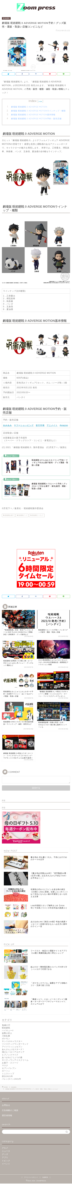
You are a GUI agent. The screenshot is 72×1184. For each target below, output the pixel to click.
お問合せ (6, 1106)
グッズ (5, 1155)
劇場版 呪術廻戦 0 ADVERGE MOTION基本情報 (33, 114)
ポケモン (6, 1039)
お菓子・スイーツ (10, 1063)
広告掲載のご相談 (10, 1111)
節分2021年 (7, 1077)
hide (40, 101)
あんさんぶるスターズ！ (13, 1050)
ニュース (6, 1151)
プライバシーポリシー (31, 1177)
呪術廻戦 (6, 18)
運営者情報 (7, 1116)
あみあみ (7, 425)
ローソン (6, 1071)
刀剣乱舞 (6, 1036)
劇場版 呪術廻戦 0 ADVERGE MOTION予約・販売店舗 (36, 118)
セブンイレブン (9, 1069)
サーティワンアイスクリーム (15, 1060)
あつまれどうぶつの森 (12, 1058)
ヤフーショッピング (24, 425)
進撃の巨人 (7, 1034)
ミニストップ (8, 1074)
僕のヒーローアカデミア (13, 1052)
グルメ (5, 1148)
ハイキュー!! (7, 1031)
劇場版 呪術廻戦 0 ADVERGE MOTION (29, 107)
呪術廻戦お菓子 (9, 515)
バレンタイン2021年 (11, 1079)
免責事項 (45, 1177)
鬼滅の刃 (6, 1026)
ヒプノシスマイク (10, 1055)
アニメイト (52, 425)
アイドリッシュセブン (12, 1047)
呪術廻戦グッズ (22, 515)
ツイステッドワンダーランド (15, 1044)
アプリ (5, 1158)
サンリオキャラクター (12, 1042)
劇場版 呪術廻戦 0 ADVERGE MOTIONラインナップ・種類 (38, 111)
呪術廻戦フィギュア (37, 515)
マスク (5, 1066)
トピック (6, 1161)
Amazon (64, 425)
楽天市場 (40, 425)
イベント (6, 1164)
